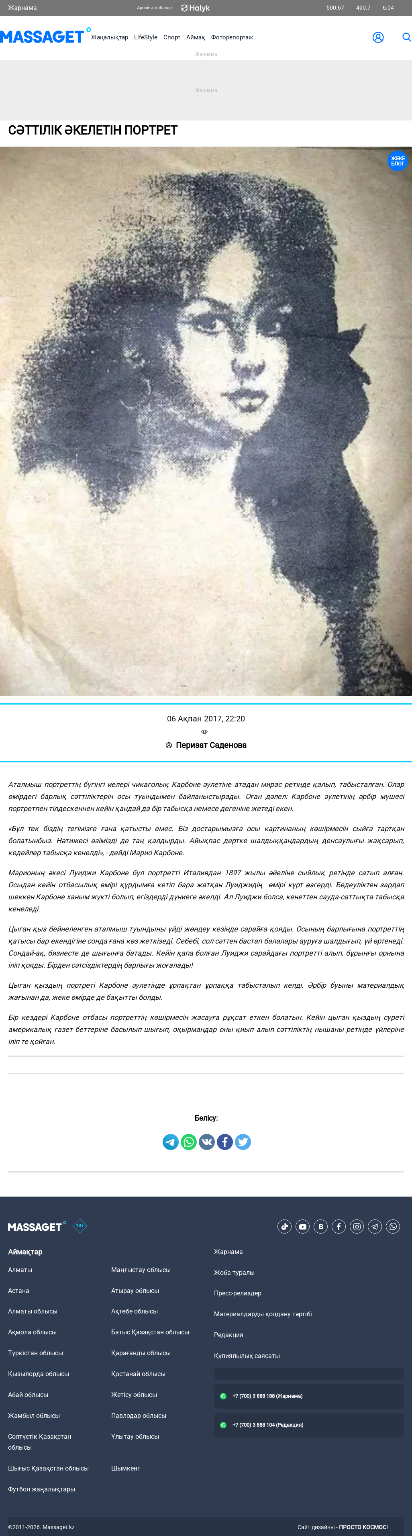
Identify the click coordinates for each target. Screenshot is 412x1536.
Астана (18, 1291)
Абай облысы (28, 1395)
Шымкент (126, 1468)
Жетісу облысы (134, 1395)
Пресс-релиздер (237, 1293)
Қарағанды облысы (141, 1353)
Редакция (228, 1335)
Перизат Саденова (206, 745)
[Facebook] (339, 1227)
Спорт (171, 37)
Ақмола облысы (32, 1332)
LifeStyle (145, 37)
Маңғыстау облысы (141, 1270)
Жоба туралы (234, 1273)
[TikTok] (285, 1227)
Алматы (20, 1270)
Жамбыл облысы (34, 1416)
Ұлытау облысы (135, 1436)
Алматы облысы (32, 1311)
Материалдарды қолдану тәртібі (263, 1314)
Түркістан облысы (35, 1353)
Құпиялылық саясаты (247, 1356)
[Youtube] (303, 1227)
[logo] (45, 37)
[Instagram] (357, 1227)
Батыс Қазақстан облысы (150, 1332)
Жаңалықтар (109, 37)
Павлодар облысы (138, 1416)
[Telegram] (375, 1227)
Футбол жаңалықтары (41, 1489)
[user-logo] (378, 37)
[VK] (321, 1227)
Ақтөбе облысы (134, 1311)
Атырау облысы (135, 1291)
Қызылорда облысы (38, 1374)
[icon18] (80, 1226)
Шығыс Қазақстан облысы (48, 1468)
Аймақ (195, 37)
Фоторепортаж (232, 37)
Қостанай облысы (138, 1374)
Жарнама (22, 8)
